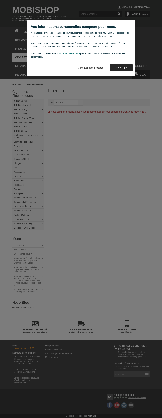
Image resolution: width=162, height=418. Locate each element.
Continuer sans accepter (90, 68)
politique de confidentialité (68, 53)
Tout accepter (121, 67)
